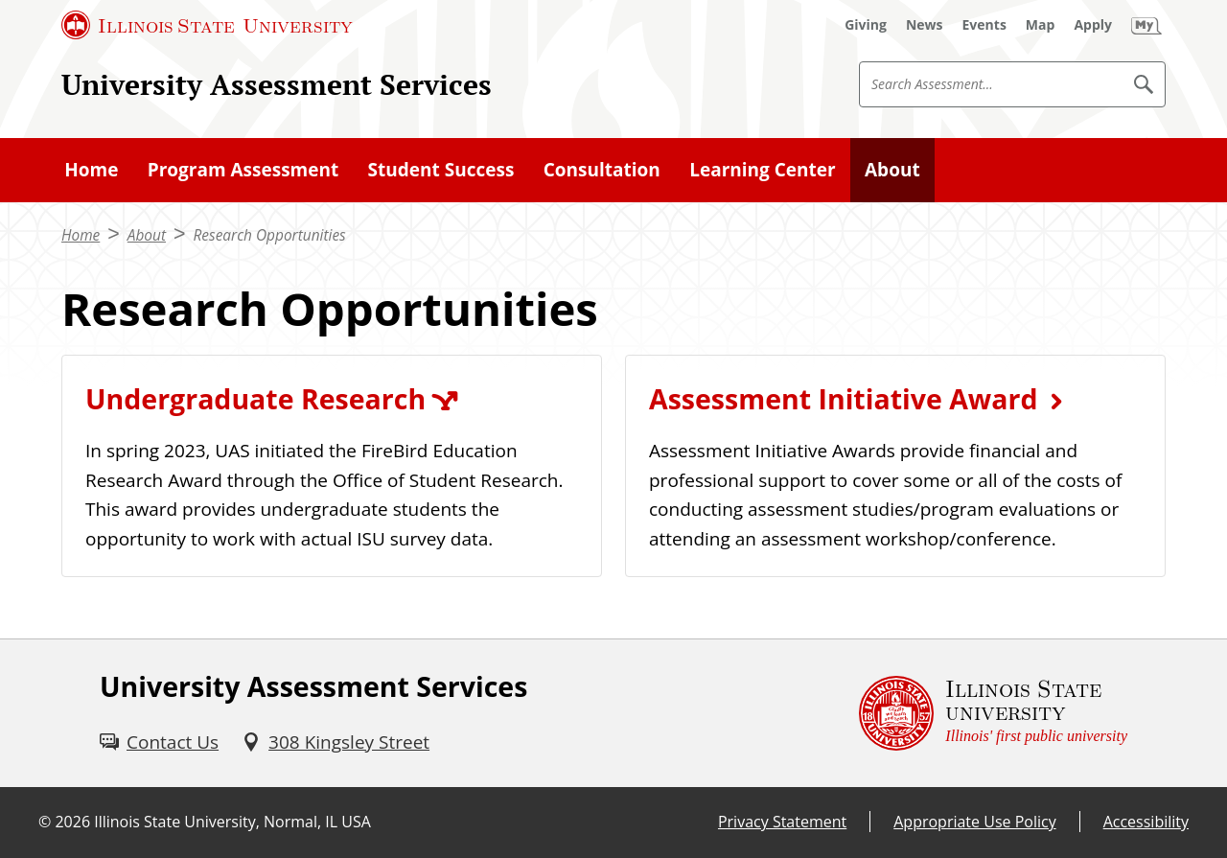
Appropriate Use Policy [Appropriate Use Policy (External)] (974, 821)
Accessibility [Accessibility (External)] (1146, 821)
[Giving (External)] (866, 25)
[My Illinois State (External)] (1146, 25)
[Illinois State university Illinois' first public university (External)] (993, 713)
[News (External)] (924, 25)
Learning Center (762, 169)
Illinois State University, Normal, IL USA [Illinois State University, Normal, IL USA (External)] (232, 821)
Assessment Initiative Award (843, 399)
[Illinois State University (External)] (207, 25)
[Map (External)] (1040, 25)
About (892, 169)
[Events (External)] (984, 25)
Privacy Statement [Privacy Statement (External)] (782, 821)
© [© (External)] (44, 821)
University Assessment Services (276, 84)
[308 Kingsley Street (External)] (335, 742)
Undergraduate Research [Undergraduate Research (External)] (255, 399)
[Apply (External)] (1093, 25)
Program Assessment (243, 169)
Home (91, 169)
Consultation (602, 169)
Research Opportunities (269, 235)
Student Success (441, 169)
